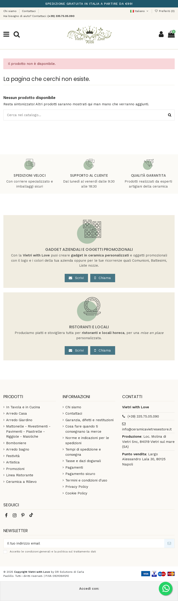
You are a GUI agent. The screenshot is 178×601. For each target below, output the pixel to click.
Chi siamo (10, 11)
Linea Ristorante (19, 475)
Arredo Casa (16, 413)
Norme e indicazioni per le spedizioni (87, 440)
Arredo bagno (17, 449)
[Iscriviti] (169, 543)
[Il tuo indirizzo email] (84, 543)
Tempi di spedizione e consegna (83, 452)
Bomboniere (16, 443)
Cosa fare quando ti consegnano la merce (83, 429)
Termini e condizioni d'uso (86, 480)
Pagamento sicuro (80, 474)
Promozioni (15, 469)
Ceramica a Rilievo (21, 482)
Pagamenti (74, 467)
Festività (13, 456)
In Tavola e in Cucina (23, 407)
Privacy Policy (76, 487)
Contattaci (29, 11)
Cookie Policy (76, 493)
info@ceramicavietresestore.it (147, 429)
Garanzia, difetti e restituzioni (89, 420)
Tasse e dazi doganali (83, 461)
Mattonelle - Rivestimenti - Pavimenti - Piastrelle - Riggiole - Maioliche (28, 431)
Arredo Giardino (19, 420)
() (165, 11)
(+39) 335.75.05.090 (143, 416)
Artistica (13, 462)
